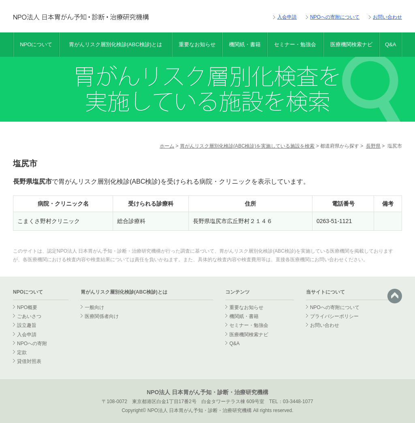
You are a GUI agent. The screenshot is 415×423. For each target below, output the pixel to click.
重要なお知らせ (197, 44)
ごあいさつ (29, 316)
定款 (22, 352)
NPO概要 (27, 307)
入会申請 (287, 17)
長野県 (373, 146)
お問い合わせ (387, 17)
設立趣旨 (26, 325)
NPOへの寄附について (334, 17)
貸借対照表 (29, 361)
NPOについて (36, 44)
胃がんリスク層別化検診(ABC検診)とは (115, 44)
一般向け (94, 307)
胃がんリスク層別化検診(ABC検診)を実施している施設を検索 (247, 146)
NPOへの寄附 (32, 343)
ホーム (167, 146)
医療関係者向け (102, 316)
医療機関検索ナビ (351, 44)
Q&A (390, 44)
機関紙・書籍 (245, 44)
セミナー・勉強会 (295, 44)
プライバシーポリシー (334, 316)
